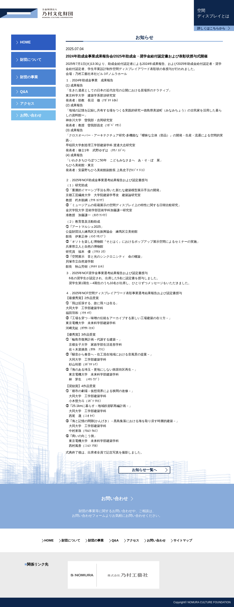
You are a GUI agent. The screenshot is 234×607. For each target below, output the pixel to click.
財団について (71, 540)
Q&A (24, 92)
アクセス (27, 103)
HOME (25, 42)
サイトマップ (182, 540)
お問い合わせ (30, 115)
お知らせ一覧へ (144, 470)
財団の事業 (96, 540)
